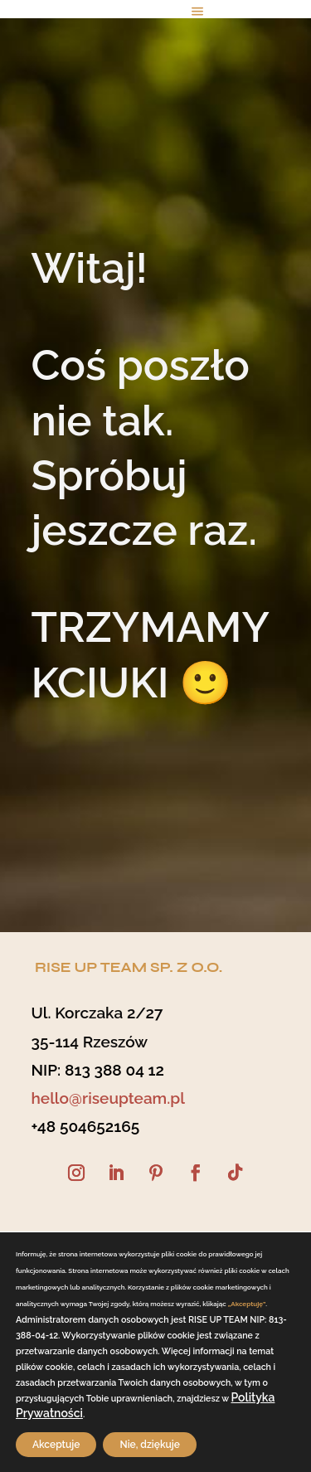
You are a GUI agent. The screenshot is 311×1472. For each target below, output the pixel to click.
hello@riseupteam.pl (108, 1098)
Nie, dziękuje (149, 1444)
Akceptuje (56, 1444)
